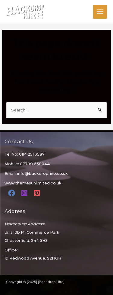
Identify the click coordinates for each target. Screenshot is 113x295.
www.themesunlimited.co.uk (33, 183)
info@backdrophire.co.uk (42, 173)
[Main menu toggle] (100, 12)
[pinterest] (37, 193)
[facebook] (12, 193)
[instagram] (25, 193)
